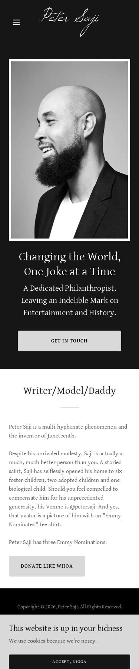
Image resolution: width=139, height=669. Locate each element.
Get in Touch (69, 341)
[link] (69, 19)
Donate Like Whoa (47, 566)
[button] (18, 22)
